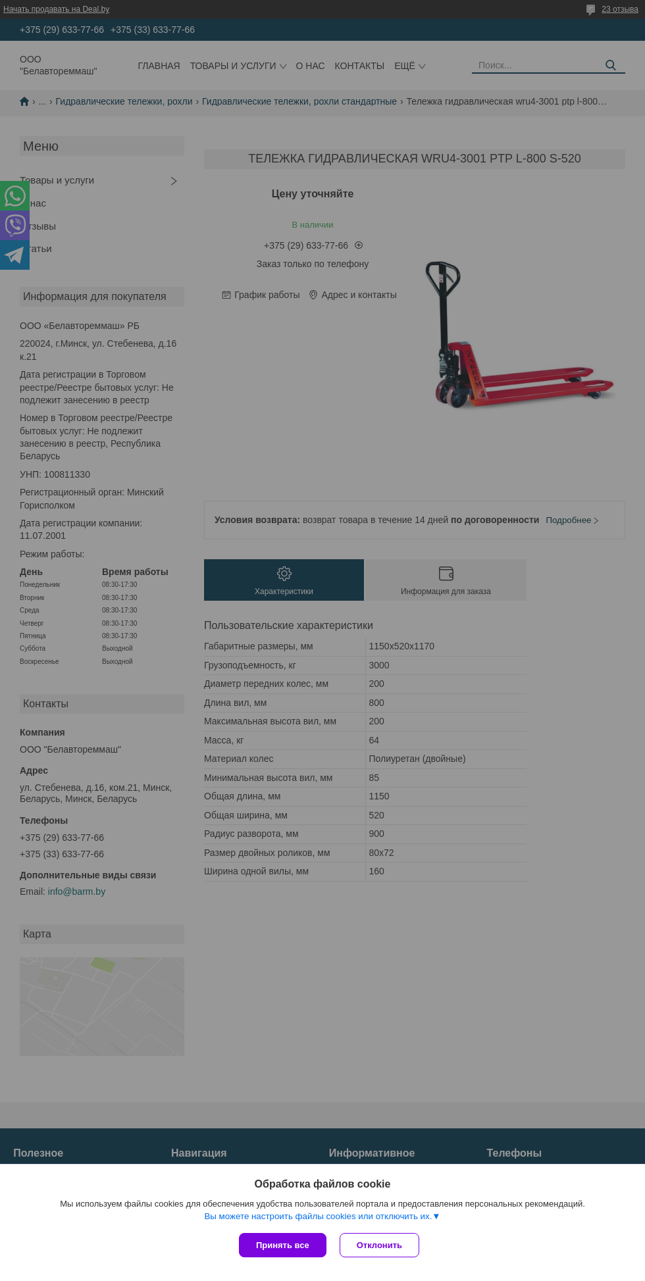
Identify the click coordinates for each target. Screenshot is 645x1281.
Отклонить (379, 1245)
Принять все (282, 1245)
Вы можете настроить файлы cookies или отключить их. (318, 1216)
